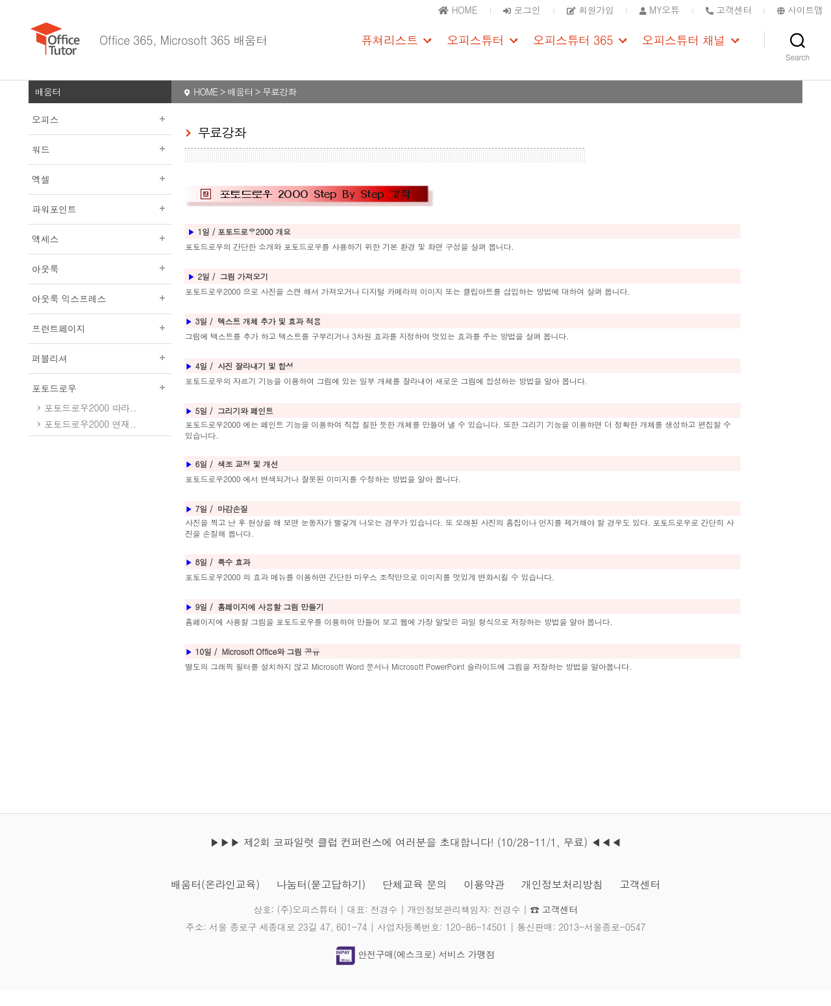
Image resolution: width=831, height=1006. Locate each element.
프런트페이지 (100, 343)
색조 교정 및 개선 (247, 478)
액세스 (100, 253)
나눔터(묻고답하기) (321, 899)
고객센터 (639, 899)
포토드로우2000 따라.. (90, 422)
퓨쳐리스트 (389, 47)
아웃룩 (100, 283)
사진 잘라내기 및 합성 (255, 380)
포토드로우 (100, 403)
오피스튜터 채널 (683, 47)
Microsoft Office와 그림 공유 (271, 666)
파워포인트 (100, 223)
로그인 (521, 9)
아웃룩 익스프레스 (100, 313)
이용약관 (484, 899)
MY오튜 (659, 9)
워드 (100, 164)
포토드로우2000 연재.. (90, 438)
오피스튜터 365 (573, 47)
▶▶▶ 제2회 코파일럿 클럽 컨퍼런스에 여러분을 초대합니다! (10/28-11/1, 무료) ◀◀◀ (415, 857)
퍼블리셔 (100, 373)
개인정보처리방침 (562, 899)
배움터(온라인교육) (215, 899)
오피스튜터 (475, 47)
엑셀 (100, 194)
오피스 (100, 134)
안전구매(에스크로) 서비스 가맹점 (415, 969)
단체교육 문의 (414, 899)
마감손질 (232, 523)
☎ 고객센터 (554, 924)
